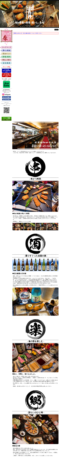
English (56, 31)
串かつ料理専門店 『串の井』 (51, 450)
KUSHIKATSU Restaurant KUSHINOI (49, 452)
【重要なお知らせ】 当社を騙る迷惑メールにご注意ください (29, 35)
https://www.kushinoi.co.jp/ (52, 451)
